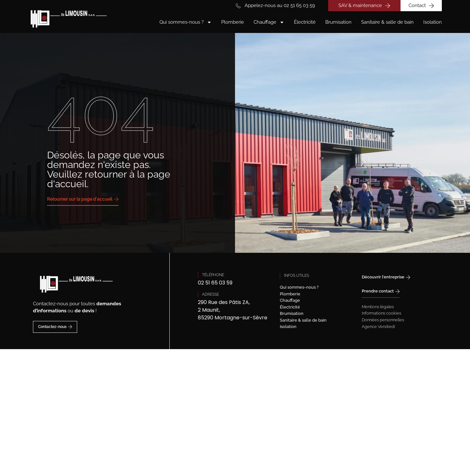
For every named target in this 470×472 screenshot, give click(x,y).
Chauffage (269, 22)
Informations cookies (381, 313)
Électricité (305, 22)
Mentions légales (378, 306)
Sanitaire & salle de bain (387, 22)
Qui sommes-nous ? (185, 22)
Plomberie (232, 22)
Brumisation (338, 22)
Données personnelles (383, 319)
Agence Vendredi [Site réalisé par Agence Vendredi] (378, 326)
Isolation (432, 22)
